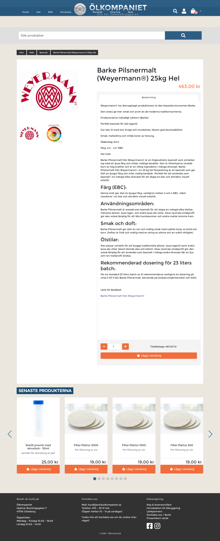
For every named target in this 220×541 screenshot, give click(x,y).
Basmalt (44, 52)
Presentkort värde (157, 518)
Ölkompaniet (118, 6)
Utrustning (65, 23)
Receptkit (97, 23)
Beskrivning (149, 97)
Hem (21, 52)
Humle (25, 23)
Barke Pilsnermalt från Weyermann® (123, 295)
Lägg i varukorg (148, 355)
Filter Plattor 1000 (134, 445)
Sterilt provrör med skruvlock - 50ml (38, 447)
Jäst (38, 23)
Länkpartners (154, 511)
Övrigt (82, 23)
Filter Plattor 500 (182, 445)
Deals (130, 23)
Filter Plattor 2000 (86, 445)
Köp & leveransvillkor (159, 504)
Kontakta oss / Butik (159, 514)
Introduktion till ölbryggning (163, 508)
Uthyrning (115, 23)
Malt (50, 23)
